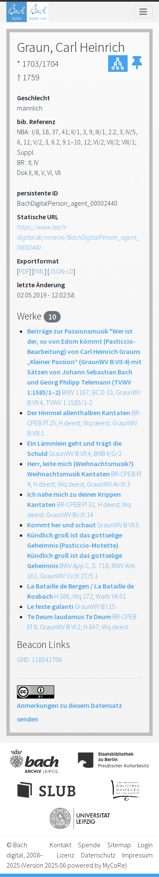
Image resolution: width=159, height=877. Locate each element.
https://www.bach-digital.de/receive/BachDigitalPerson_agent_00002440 (78, 237)
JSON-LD (61, 271)
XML (39, 271)
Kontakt (60, 844)
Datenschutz (98, 855)
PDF (24, 271)
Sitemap (119, 844)
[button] (137, 63)
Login (145, 844)
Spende (89, 844)
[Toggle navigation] (143, 12)
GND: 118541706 (39, 659)
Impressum (137, 855)
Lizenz (65, 855)
